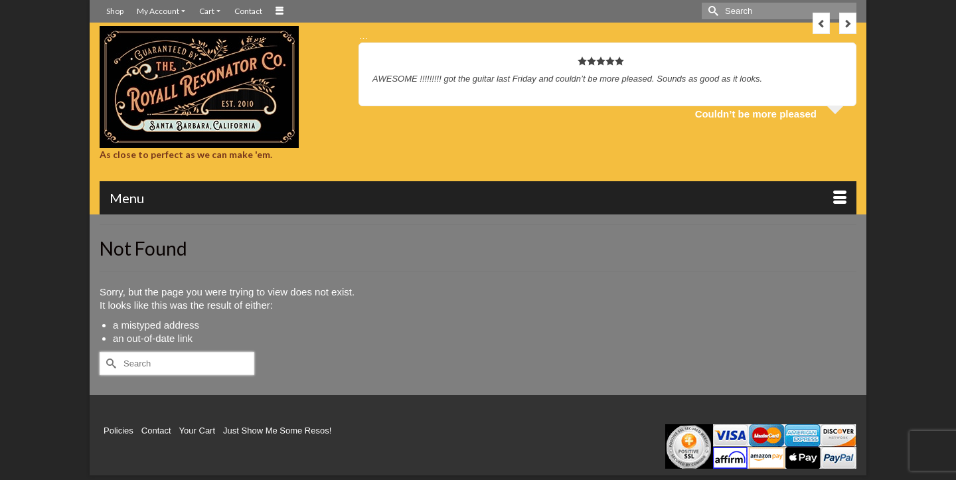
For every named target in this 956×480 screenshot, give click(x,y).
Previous (821, 23)
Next (847, 23)
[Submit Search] (712, 11)
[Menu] (478, 197)
